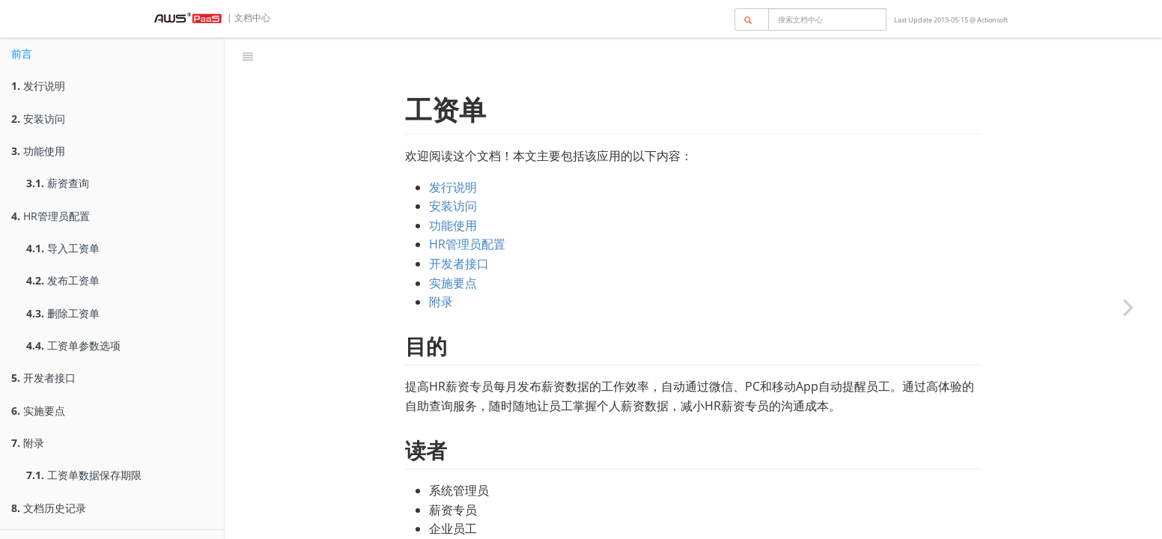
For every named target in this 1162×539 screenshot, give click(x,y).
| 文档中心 (247, 17)
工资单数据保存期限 (84, 475)
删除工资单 (63, 313)
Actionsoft (992, 20)
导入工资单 (63, 248)
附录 (27, 443)
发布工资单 (63, 280)
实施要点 (38, 411)
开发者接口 (43, 378)
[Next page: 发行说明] (1128, 307)
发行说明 (38, 86)
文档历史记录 (48, 508)
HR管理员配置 (50, 216)
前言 (21, 53)
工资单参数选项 (73, 345)
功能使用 (38, 151)
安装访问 (38, 119)
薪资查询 (57, 183)
